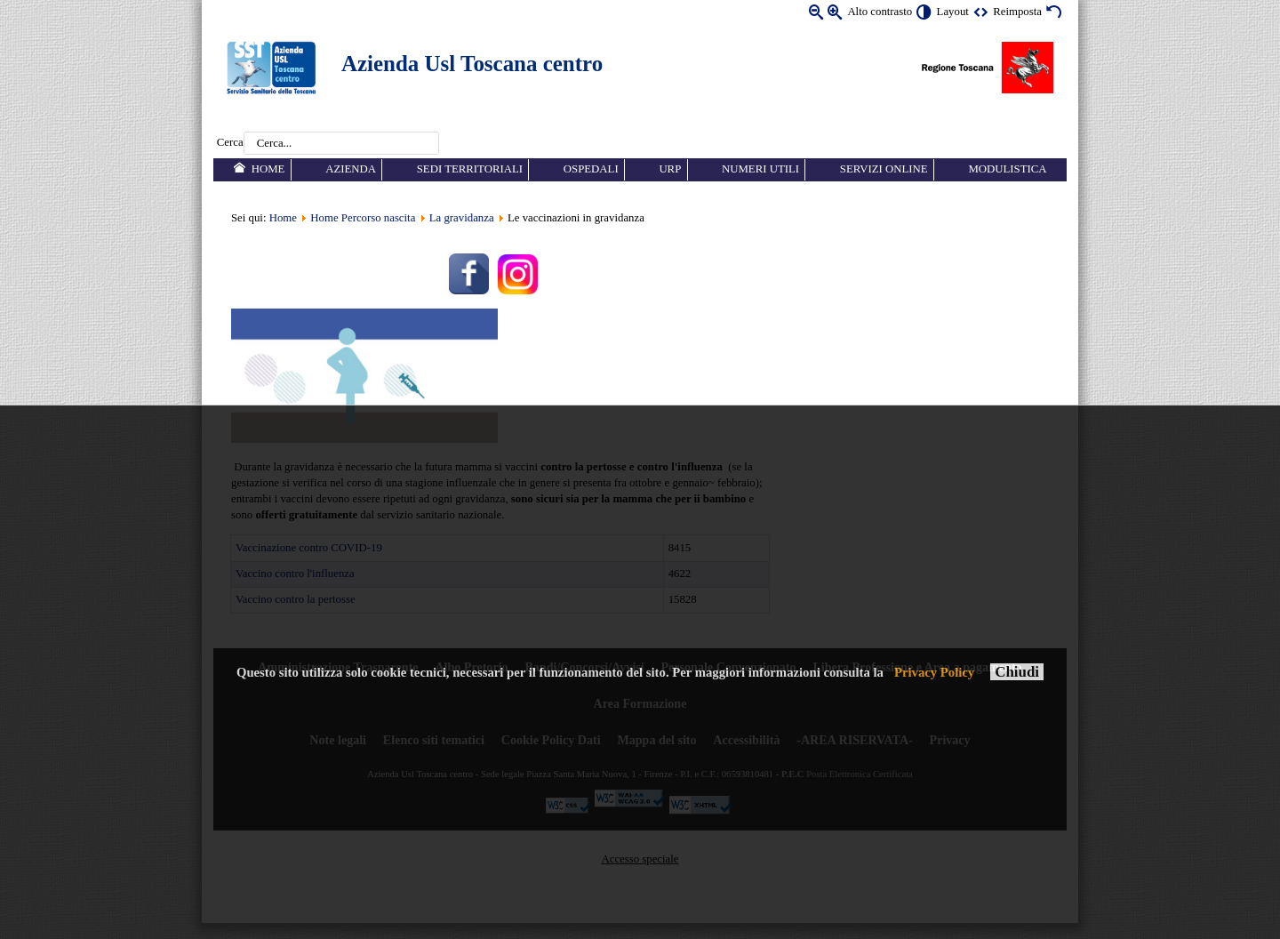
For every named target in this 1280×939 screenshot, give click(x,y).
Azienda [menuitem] (350, 169)
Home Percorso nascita (362, 218)
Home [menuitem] (268, 169)
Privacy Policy (934, 672)
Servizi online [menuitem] (884, 169)
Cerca (230, 143)
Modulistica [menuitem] (1007, 169)
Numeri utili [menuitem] (760, 169)
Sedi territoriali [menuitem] (470, 169)
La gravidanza (461, 218)
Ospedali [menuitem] (591, 169)
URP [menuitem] (670, 169)
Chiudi (1017, 671)
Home (283, 218)
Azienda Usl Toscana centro (472, 64)
